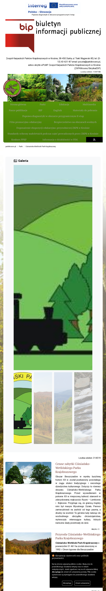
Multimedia (66, 104)
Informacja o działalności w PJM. (59, 139)
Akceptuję (67, 583)
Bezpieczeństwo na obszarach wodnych (75, 122)
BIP (16, 110)
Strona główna (15, 104)
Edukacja (48, 104)
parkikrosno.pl (11, 146)
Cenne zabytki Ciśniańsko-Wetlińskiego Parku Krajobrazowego (60, 466)
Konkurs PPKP (18, 139)
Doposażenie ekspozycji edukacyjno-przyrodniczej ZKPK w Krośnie (53, 127)
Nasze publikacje (90, 104)
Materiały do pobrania (80, 110)
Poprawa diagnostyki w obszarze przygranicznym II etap (53, 116)
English (43, 110)
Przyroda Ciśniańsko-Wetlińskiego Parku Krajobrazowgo (56, 516)
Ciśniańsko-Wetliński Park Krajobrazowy (41, 146)
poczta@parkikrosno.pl (89, 61)
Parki (33, 104)
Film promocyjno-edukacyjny (26, 122)
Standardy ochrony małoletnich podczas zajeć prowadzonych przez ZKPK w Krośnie (53, 133)
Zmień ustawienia (82, 583)
